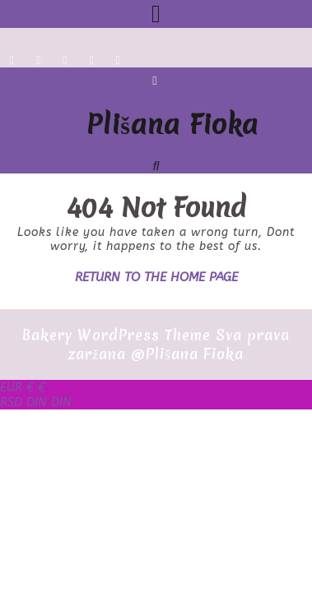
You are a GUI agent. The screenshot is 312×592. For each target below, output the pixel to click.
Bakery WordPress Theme (116, 335)
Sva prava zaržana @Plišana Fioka (179, 344)
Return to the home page (156, 277)
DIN (36, 402)
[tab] (156, 14)
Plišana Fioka (172, 124)
